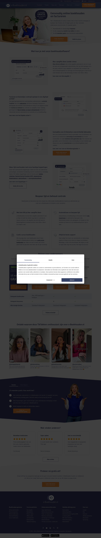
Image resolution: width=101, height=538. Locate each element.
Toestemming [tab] (28, 260)
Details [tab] (50, 260)
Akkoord (72, 280)
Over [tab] (73, 260)
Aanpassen (50, 280)
